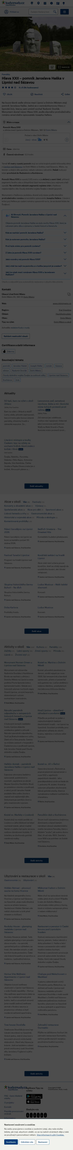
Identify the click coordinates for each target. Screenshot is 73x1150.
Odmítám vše (27, 1142)
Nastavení (42, 1142)
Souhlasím (11, 1142)
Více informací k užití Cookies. (50, 1135)
